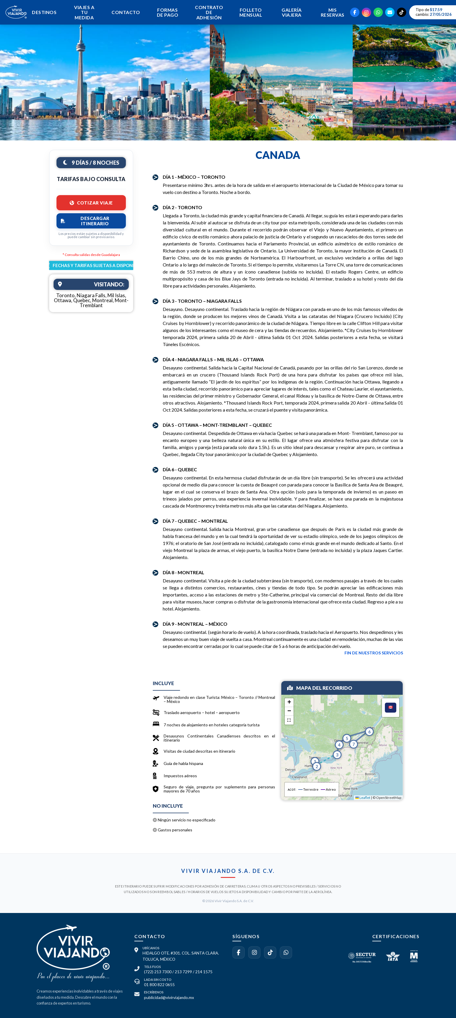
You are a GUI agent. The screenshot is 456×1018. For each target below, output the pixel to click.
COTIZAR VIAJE (91, 202)
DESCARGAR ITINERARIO (85, 221)
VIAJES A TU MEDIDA (83, 12)
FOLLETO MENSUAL (249, 12)
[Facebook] (354, 12)
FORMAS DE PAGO (166, 12)
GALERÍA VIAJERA (290, 12)
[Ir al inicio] (16, 22)
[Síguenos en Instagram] (254, 952)
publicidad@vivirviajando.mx (169, 997)
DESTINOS (43, 12)
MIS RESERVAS (332, 12)
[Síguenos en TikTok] (270, 952)
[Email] (390, 12)
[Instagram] (366, 12)
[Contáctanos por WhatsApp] (286, 952)
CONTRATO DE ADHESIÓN (207, 12)
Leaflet (362, 797)
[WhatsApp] (378, 12)
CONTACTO (124, 12)
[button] (315, 760)
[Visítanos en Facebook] (238, 952)
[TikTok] (401, 12)
